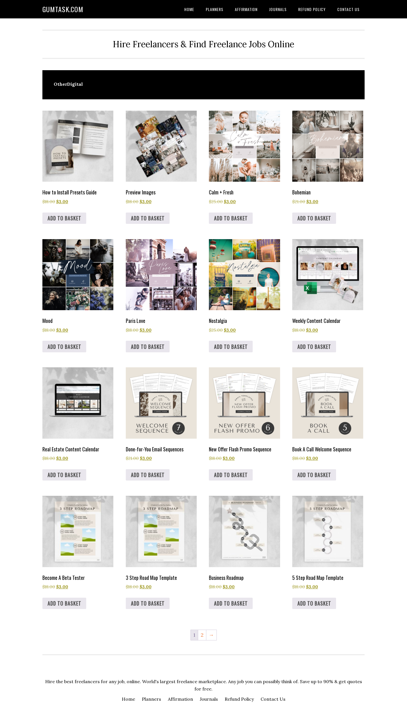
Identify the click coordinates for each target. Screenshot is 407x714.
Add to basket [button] (64, 218)
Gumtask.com (62, 9)
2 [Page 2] (202, 635)
